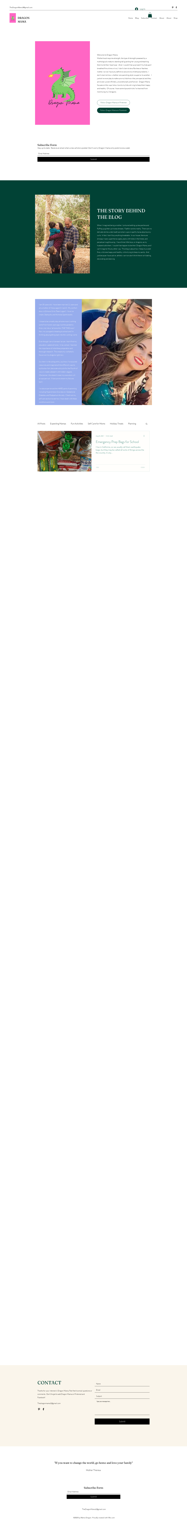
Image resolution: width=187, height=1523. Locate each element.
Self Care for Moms (96, 423)
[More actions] (144, 435)
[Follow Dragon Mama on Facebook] (113, 110)
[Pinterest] (172, 7)
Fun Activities (77, 423)
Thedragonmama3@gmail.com (49, 1403)
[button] (150, 14)
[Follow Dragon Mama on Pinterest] (113, 102)
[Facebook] (176, 7)
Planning (132, 423)
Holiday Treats (116, 423)
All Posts (41, 423)
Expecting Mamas (58, 423)
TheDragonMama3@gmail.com (21, 7)
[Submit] (93, 159)
